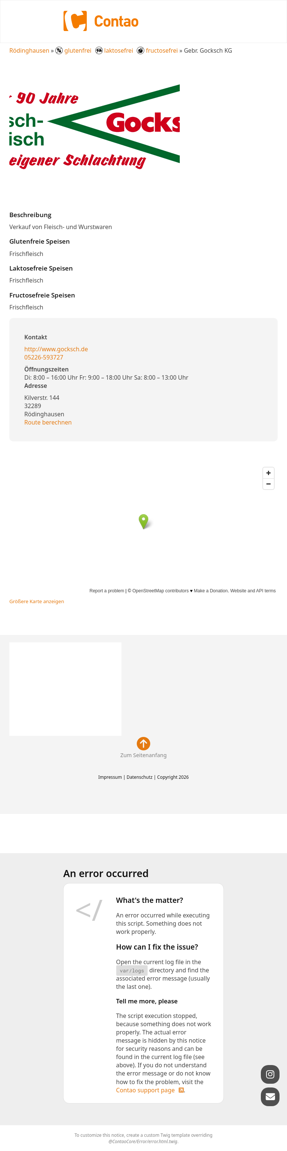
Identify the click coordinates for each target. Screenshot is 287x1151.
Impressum (110, 777)
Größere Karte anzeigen (36, 601)
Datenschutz (139, 777)
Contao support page (145, 1090)
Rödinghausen (29, 50)
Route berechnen (48, 422)
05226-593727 (43, 357)
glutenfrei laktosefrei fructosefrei (116, 50)
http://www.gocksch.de (56, 349)
